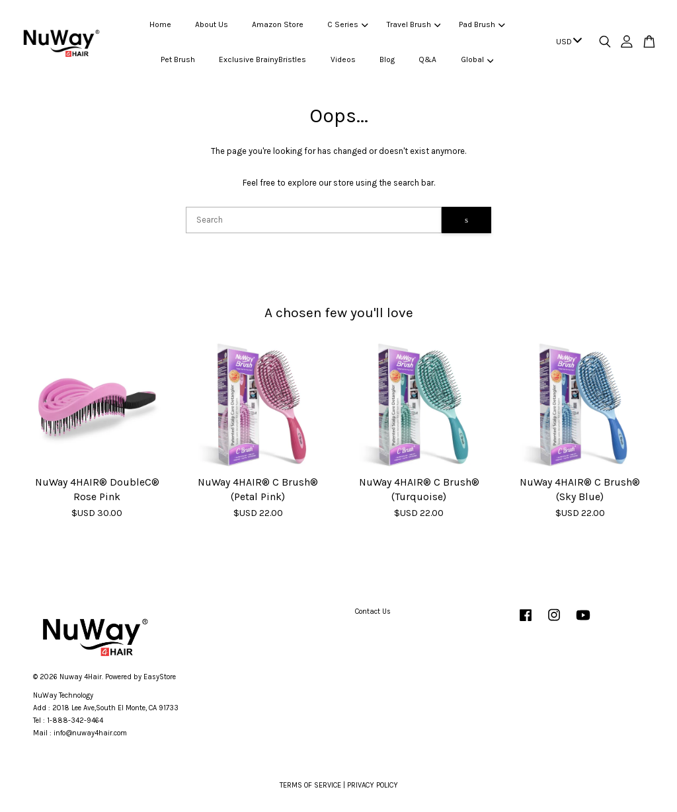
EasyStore (159, 677)
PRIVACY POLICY (372, 785)
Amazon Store (277, 24)
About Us (211, 24)
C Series (347, 24)
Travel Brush (413, 24)
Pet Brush (178, 59)
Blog (387, 59)
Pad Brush (481, 24)
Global (477, 59)
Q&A (427, 59)
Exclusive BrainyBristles (262, 59)
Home (160, 24)
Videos (343, 59)
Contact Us (373, 611)
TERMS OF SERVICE (310, 785)
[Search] (314, 220)
